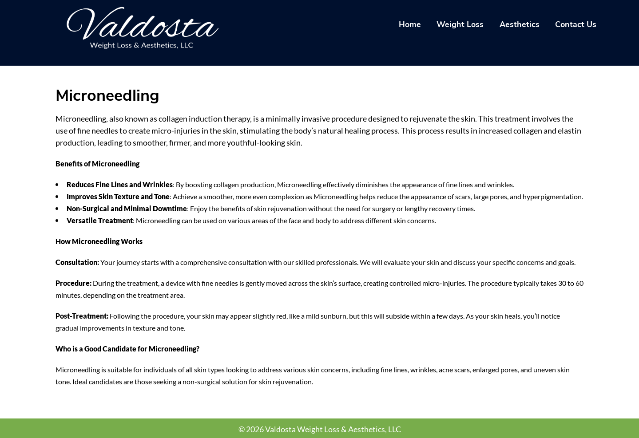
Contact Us (575, 24)
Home (410, 24)
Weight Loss (460, 24)
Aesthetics (520, 24)
